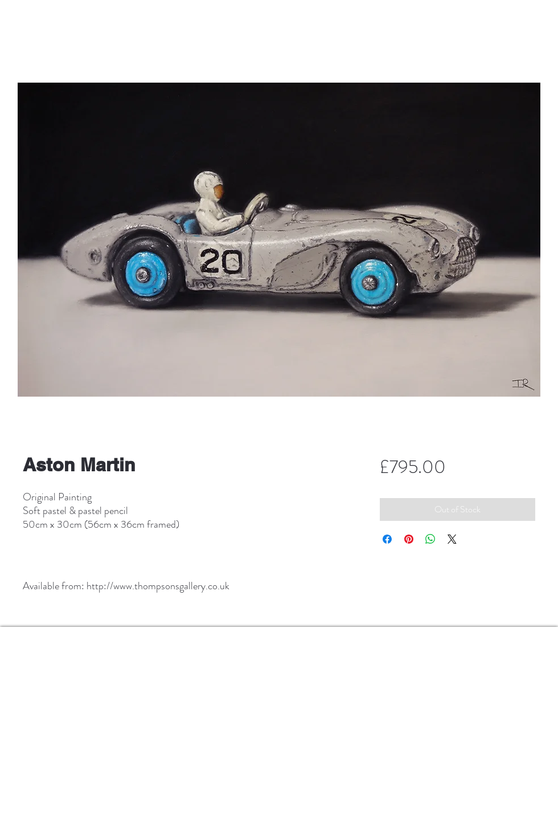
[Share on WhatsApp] (430, 539)
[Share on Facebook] (387, 539)
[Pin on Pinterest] (409, 539)
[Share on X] (452, 539)
